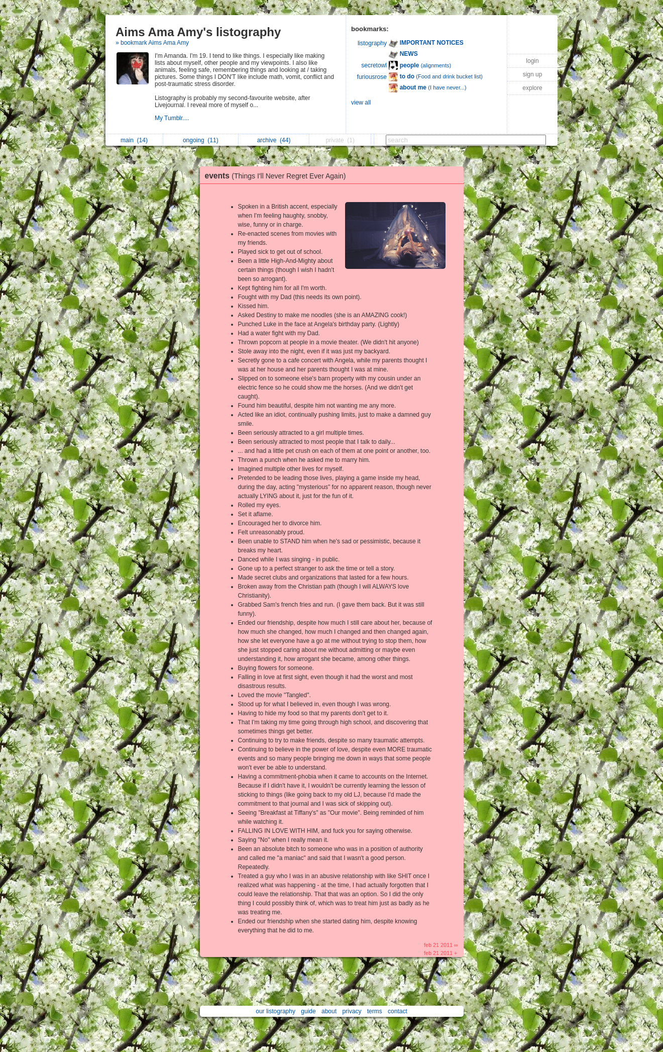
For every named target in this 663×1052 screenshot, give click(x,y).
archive (274, 140)
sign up (532, 74)
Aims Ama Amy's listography (198, 32)
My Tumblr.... (173, 118)
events (278, 175)
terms (374, 1011)
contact (397, 1011)
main (134, 140)
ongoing (200, 140)
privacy (351, 1011)
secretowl (374, 65)
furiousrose (372, 76)
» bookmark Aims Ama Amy (152, 42)
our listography (275, 1011)
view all (361, 102)
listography (372, 43)
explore (532, 87)
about (329, 1011)
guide (308, 1011)
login (532, 60)
